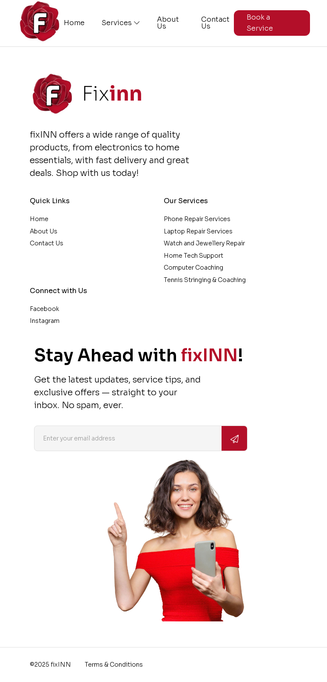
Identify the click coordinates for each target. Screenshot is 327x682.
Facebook (44, 309)
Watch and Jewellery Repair (204, 243)
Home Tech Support (193, 255)
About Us (168, 23)
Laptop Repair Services (198, 231)
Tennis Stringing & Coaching (205, 280)
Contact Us (215, 23)
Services (121, 23)
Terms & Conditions (114, 664)
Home (74, 23)
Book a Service (260, 23)
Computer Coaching (193, 267)
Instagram (45, 321)
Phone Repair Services (197, 219)
